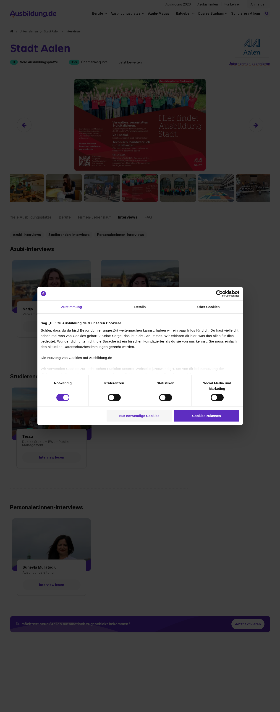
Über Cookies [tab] (208, 307)
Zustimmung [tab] (71, 307)
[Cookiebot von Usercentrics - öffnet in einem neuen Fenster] (219, 293)
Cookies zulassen (206, 416)
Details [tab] (140, 307)
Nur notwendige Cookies (139, 416)
